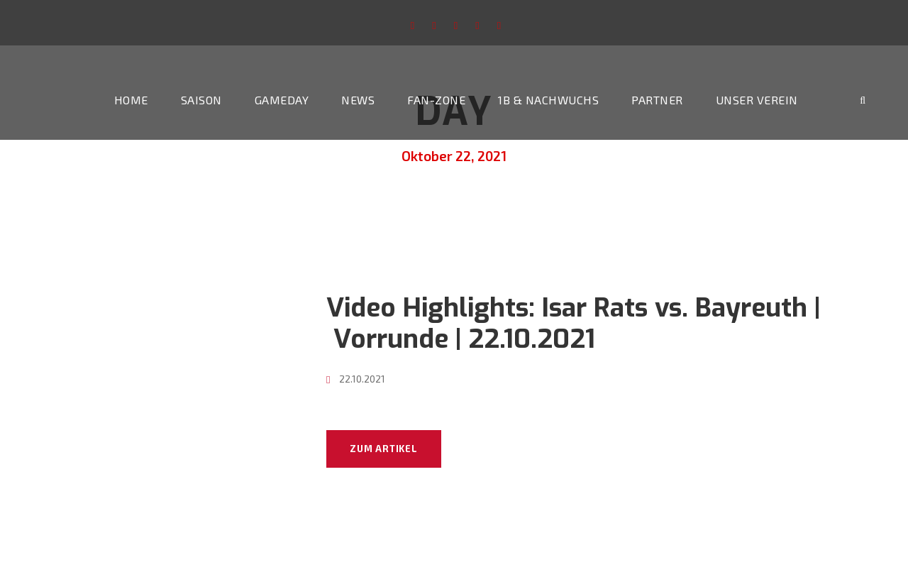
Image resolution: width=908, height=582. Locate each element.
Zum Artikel (384, 448)
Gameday (282, 99)
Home (131, 99)
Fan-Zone (436, 99)
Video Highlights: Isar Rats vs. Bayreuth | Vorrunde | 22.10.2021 (573, 323)
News (358, 99)
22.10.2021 (362, 379)
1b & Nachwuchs (548, 99)
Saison (201, 99)
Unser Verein (757, 99)
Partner (657, 99)
